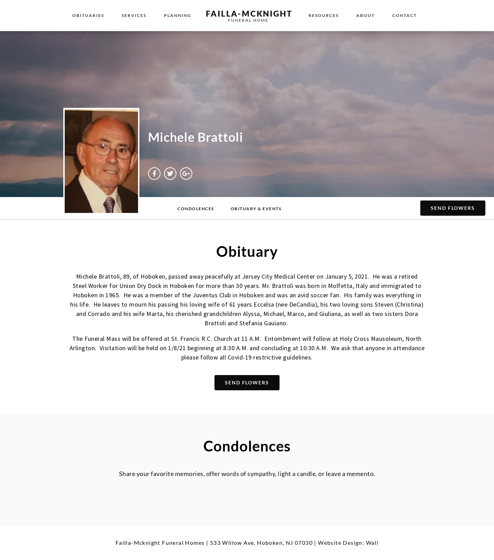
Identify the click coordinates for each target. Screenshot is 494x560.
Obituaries (88, 15)
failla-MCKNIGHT (249, 13)
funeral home (248, 20)
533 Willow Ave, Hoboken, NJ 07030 (261, 542)
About (365, 15)
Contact (404, 15)
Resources (324, 15)
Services (134, 15)
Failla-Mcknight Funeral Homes (160, 542)
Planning (177, 15)
